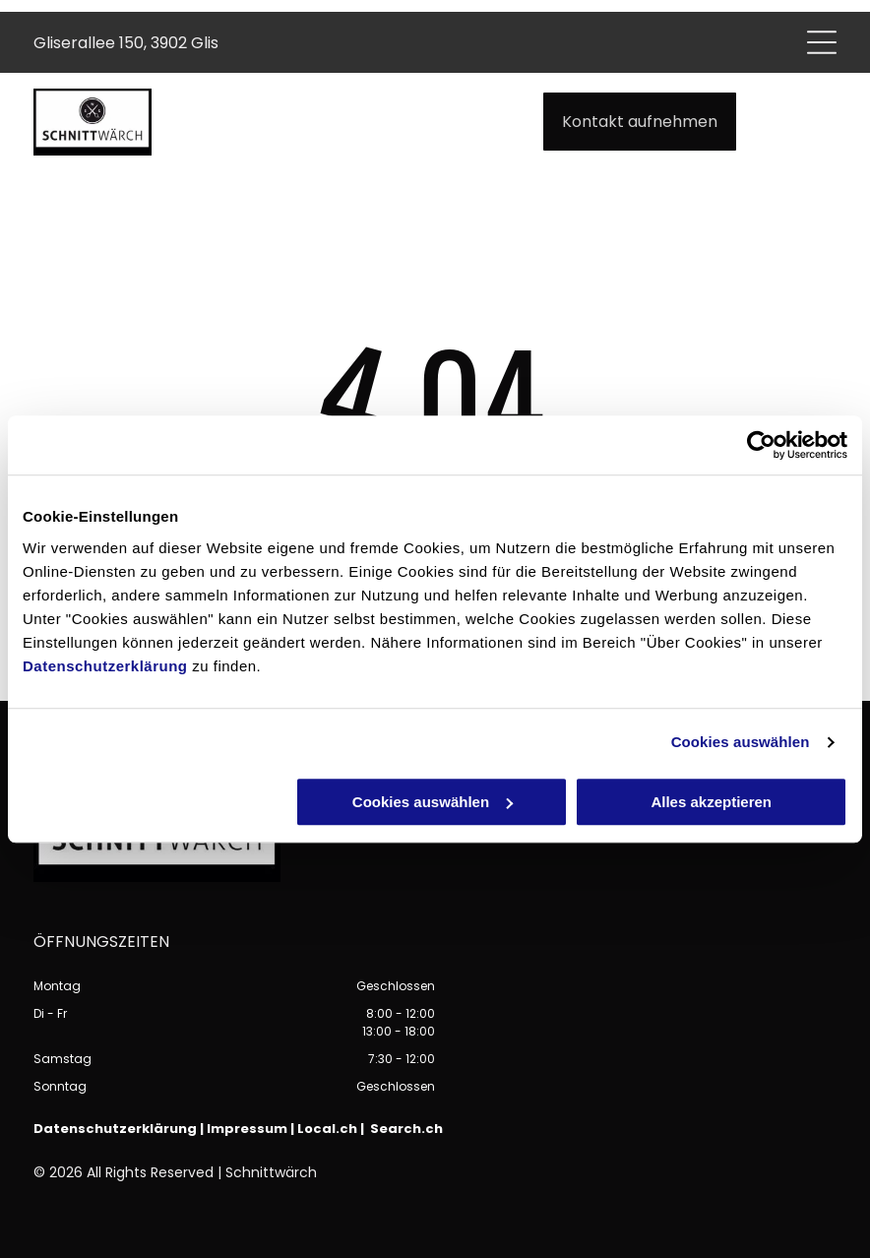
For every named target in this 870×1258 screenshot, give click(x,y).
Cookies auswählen (740, 741)
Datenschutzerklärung (105, 666)
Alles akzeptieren (711, 801)
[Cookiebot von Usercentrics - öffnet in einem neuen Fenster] (761, 445)
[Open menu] (822, 42)
